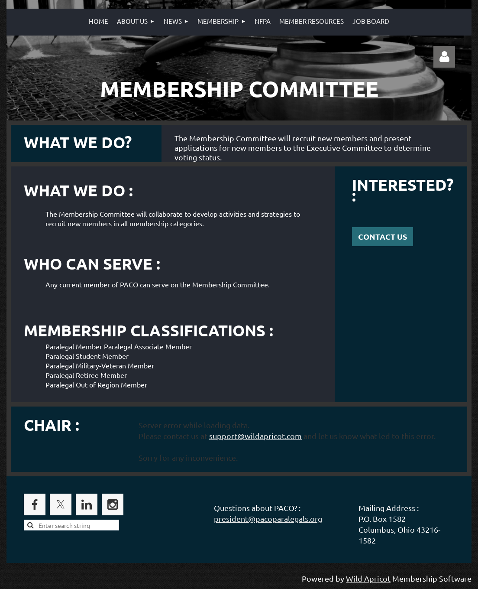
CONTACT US (382, 236)
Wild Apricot (368, 578)
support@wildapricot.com (255, 435)
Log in (444, 57)
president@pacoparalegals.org (268, 518)
